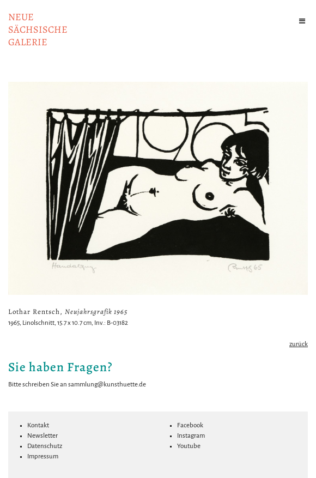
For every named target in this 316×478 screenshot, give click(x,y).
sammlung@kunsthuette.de (107, 384)
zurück (298, 344)
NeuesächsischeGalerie (38, 29)
